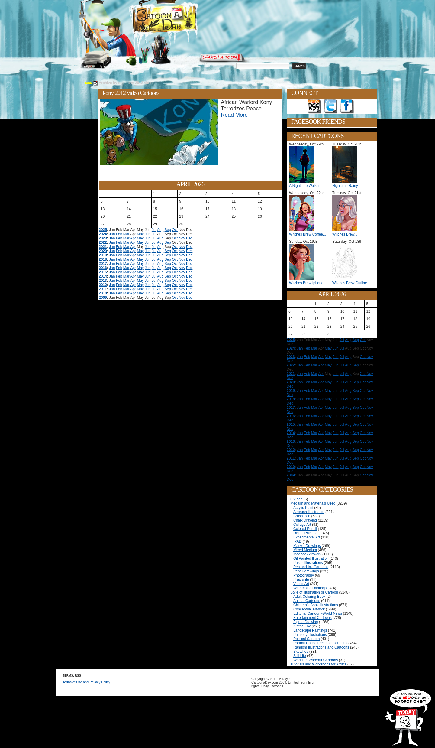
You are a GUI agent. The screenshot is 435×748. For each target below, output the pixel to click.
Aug (160, 230)
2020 (103, 251)
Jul (154, 230)
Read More (234, 115)
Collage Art (302, 524)
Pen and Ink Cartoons (310, 567)
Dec (189, 238)
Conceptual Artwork (309, 609)
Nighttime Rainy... (346, 186)
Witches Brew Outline (349, 283)
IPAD (297, 541)
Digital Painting (305, 533)
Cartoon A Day (179, 20)
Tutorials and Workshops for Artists (318, 664)
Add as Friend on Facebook (347, 106)
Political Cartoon (306, 639)
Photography (303, 575)
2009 (103, 297)
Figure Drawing (305, 622)
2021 (103, 247)
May (140, 234)
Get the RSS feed (314, 106)
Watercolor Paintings (310, 588)
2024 (103, 234)
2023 (103, 238)
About (105, 67)
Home (85, 67)
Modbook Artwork (307, 554)
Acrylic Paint (303, 508)
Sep (168, 230)
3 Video (296, 499)
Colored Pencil (305, 529)
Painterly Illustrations (310, 635)
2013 (103, 280)
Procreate (301, 579)
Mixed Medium (305, 550)
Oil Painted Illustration (311, 558)
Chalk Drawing (305, 520)
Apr (133, 238)
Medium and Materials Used (312, 503)
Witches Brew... (344, 234)
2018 (103, 259)
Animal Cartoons (306, 601)
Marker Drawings (307, 546)
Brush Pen (301, 516)
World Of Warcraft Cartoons (315, 660)
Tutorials (152, 67)
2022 (103, 242)
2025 (103, 230)
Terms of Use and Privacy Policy (86, 682)
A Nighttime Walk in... (306, 186)
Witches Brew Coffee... (307, 234)
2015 (103, 272)
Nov (182, 238)
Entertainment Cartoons (312, 618)
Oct (175, 230)
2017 (103, 264)
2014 (103, 276)
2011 (103, 289)
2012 (103, 285)
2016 (103, 268)
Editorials (127, 67)
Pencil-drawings (306, 571)
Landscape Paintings (310, 630)
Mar (126, 234)
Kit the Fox (302, 626)
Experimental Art (306, 537)
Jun (147, 234)
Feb (119, 234)
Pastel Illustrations (308, 563)
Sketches (300, 651)
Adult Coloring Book (309, 596)
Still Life (299, 656)
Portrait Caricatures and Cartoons (320, 643)
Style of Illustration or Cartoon (314, 592)
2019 (103, 255)
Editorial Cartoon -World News (317, 613)
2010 (103, 293)
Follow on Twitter (330, 106)
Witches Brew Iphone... (307, 283)
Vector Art (301, 584)
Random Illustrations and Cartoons (321, 647)
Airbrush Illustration (308, 512)
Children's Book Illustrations (315, 605)
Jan (112, 234)
